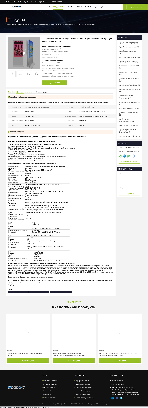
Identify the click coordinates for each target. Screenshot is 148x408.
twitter (121, 398)
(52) (129, 114)
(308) (128, 73)
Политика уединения (49, 398)
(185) (127, 131)
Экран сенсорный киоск (25, 24)
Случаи (88, 7)
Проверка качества (49, 387)
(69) (129, 85)
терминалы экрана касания (18, 292)
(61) (129, 67)
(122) (129, 90)
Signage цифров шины (83, 394)
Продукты (58, 7)
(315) (129, 80)
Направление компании (50, 381)
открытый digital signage (83, 391)
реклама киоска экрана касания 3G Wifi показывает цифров (25, 354)
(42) (127, 120)
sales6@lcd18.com (40, 2)
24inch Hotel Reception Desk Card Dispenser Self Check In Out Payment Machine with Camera (119, 354)
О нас (69, 7)
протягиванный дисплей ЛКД (84, 398)
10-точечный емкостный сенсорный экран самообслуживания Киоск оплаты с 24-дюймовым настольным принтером (70, 354)
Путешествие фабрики (50, 384)
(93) (128, 62)
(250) (129, 57)
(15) (129, 108)
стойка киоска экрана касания (39, 292)
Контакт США (47, 391)
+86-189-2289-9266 (56, 2)
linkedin (112, 398)
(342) (128, 52)
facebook (117, 398)
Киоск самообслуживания (83, 387)
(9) (129, 103)
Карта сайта (47, 394)
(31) (129, 136)
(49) (126, 97)
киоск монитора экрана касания (61, 292)
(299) (129, 47)
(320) (128, 43)
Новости (78, 7)
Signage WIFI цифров (82, 381)
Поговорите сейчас (129, 161)
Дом (48, 7)
